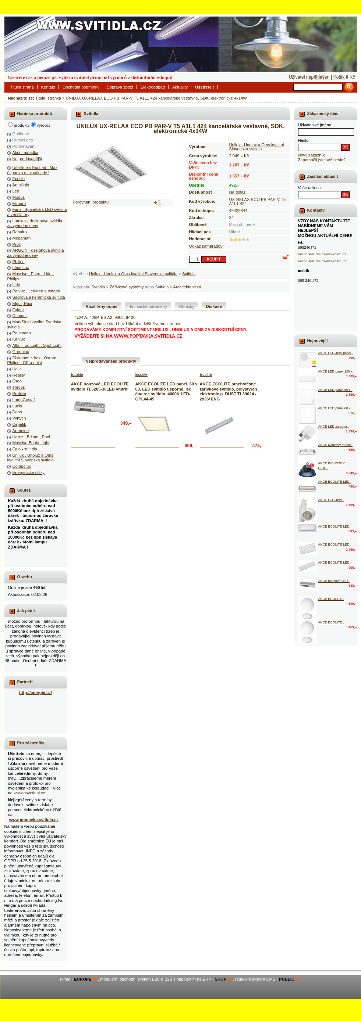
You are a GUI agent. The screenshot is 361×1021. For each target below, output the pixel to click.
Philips (19, 261)
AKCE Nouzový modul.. (335, 445)
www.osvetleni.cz (29, 793)
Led (16, 191)
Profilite (19, 393)
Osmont (20, 315)
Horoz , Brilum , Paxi (31, 437)
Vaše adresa (309, 188)
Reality (19, 375)
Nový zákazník (311, 155)
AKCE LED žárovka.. (333, 426)
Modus (19, 197)
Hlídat (234, 232)
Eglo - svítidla (25, 449)
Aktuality (180, 87)
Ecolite (19, 178)
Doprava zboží (120, 87)
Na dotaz (237, 192)
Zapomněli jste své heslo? (322, 160)
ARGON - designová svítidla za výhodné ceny (35, 252)
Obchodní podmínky (81, 87)
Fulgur (18, 310)
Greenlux (21, 351)
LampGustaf (24, 400)
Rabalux (20, 232)
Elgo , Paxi (22, 303)
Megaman (22, 238)
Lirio (16, 285)
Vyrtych (19, 418)
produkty (22, 125)
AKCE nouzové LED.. (334, 581)
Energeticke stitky (29, 472)
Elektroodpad (153, 87)
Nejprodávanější (27, 159)
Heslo (303, 140)
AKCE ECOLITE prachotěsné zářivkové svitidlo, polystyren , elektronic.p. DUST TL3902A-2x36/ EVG (229, 391)
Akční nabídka (26, 152)
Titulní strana (22, 87)
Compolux (22, 466)
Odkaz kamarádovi (206, 246)
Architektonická (187, 287)
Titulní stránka (48, 98)
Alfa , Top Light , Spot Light (37, 345)
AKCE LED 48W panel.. (335, 353)
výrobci (43, 125)
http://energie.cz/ (35, 692)
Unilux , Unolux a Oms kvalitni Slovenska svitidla (133, 274)
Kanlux (19, 339)
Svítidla (189, 274)
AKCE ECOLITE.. (331, 599)
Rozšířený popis (101, 306)
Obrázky (186, 306)
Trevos (19, 387)
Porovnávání (24, 146)
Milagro (19, 203)
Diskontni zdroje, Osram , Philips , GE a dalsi (33, 360)
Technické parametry (148, 306)
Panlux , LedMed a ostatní (36, 291)
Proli (17, 244)
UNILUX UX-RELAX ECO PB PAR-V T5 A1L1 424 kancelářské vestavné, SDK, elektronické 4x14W (156, 98)
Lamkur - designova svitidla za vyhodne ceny (35, 223)
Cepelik (19, 424)
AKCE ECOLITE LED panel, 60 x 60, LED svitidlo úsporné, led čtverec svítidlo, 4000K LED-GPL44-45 (166, 391)
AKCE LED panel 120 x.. (336, 371)
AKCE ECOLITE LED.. (334, 481)
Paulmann (22, 333)
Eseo (17, 381)
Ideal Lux (21, 267)
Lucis (17, 406)
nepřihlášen (318, 77)
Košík (339, 77)
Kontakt (48, 87)
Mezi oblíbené (242, 224)
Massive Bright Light (31, 443)
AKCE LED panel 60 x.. (335, 390)
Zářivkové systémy (127, 287)
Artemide (21, 430)
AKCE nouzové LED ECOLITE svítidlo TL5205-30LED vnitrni (100, 386)
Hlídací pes (23, 140)
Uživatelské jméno (315, 125)
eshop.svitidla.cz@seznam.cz (322, 254)
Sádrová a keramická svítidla (39, 297)
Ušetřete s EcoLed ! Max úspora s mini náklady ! (32, 170)
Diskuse (214, 306)
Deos (17, 412)
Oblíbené (21, 134)
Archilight (21, 185)
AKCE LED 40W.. (331, 500)
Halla (17, 369)
